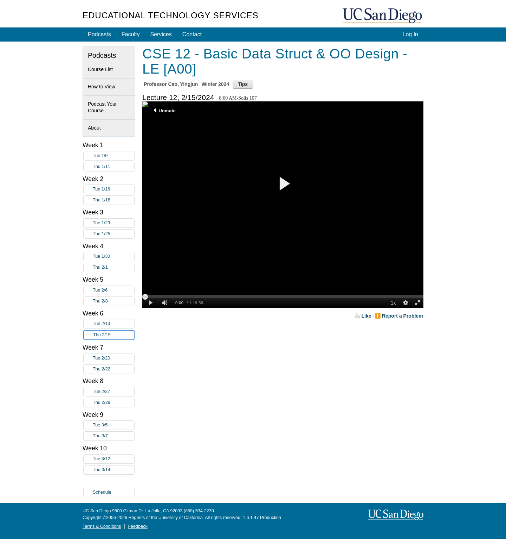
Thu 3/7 (113, 436)
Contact (192, 34)
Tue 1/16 (113, 189)
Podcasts (99, 34)
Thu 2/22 (113, 369)
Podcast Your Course (102, 107)
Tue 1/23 (113, 223)
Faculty (131, 34)
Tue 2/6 (113, 290)
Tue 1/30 (113, 256)
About (94, 128)
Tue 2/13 (113, 323)
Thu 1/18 (113, 200)
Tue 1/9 (113, 155)
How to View (101, 86)
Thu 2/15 (113, 335)
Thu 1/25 (113, 234)
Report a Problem (402, 316)
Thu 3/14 (113, 469)
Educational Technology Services (170, 15)
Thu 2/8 (113, 301)
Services (160, 34)
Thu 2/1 (113, 267)
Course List (100, 69)
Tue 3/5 (113, 425)
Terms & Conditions (102, 526)
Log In (410, 34)
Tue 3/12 (113, 459)
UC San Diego (383, 16)
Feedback (137, 526)
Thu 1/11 (113, 166)
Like (366, 316)
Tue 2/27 (113, 391)
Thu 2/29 (113, 402)
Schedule (102, 492)
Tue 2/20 (113, 358)
